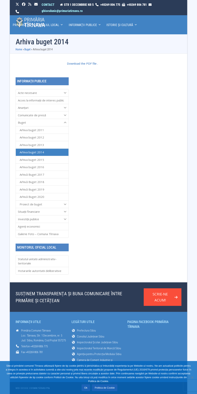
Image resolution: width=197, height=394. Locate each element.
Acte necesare (42, 93)
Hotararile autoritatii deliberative (39, 271)
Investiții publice (42, 219)
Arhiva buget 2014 (32, 152)
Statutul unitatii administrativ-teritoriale (37, 261)
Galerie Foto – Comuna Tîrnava (38, 234)
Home (19, 49)
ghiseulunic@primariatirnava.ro (62, 11)
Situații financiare (42, 211)
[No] (192, 377)
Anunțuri (42, 107)
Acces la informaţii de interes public (41, 100)
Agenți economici (29, 226)
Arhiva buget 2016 (32, 167)
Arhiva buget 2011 (32, 130)
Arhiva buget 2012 (32, 137)
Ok (86, 387)
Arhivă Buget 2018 (32, 182)
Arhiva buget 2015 (32, 160)
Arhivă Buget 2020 (32, 197)
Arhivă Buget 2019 (32, 189)
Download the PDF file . (82, 63)
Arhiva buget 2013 (32, 145)
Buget (27, 49)
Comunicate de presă (42, 115)
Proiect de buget (42, 204)
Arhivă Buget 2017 (32, 174)
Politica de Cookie (105, 387)
